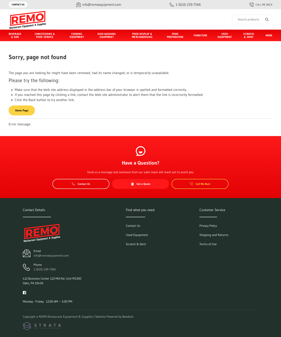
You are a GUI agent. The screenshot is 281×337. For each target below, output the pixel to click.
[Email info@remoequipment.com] (98, 4)
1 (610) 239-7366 (45, 269)
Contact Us (18, 4)
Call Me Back (260, 4)
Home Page (21, 110)
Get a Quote (140, 184)
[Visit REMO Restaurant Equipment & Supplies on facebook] (24, 292)
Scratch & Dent (248, 35)
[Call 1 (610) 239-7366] (185, 4)
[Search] (252, 19)
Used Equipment (225, 35)
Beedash (128, 316)
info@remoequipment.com (51, 255)
